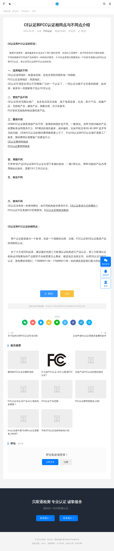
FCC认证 (25, 11)
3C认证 (57, 4)
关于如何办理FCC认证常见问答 (23, 336)
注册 (66, 462)
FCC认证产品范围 (49, 401)
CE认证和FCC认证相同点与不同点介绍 (57, 25)
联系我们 (45, 518)
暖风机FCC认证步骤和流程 (20, 372)
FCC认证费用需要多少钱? (87, 401)
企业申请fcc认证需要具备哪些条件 (89, 336)
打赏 (67, 293)
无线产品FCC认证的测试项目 (89, 372)
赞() (82, 31)
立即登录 (50, 462)
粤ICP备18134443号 (70, 539)
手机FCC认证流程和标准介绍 (55, 430)
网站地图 (58, 539)
